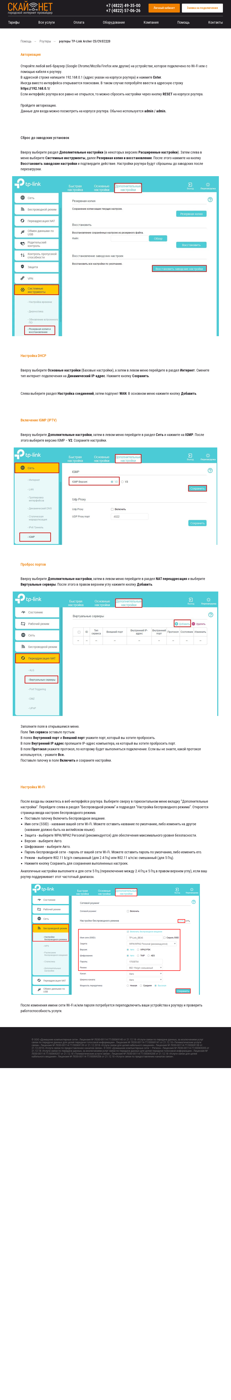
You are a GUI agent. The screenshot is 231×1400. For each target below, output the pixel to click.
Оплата (79, 22)
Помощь (183, 22)
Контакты (215, 22)
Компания (151, 22)
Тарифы (14, 22)
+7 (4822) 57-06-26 (123, 10)
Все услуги (46, 22)
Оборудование (114, 22)
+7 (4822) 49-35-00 (123, 5)
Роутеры (45, 41)
